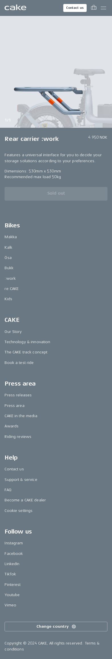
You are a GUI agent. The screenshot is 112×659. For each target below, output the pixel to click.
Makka (11, 237)
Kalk (8, 247)
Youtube (12, 595)
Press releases (18, 395)
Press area (14, 405)
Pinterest (13, 584)
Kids (8, 299)
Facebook (14, 553)
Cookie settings (18, 510)
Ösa (8, 258)
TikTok (10, 574)
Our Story (13, 332)
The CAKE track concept (26, 352)
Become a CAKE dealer (25, 500)
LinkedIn (12, 564)
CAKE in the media (21, 416)
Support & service (21, 479)
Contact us (75, 8)
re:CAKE (12, 289)
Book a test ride (19, 363)
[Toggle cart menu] (94, 8)
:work (10, 278)
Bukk (9, 268)
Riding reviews (18, 436)
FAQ (8, 490)
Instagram (14, 543)
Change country (56, 626)
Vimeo (10, 605)
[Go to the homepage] (15, 8)
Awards (12, 426)
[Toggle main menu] (103, 8)
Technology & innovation (27, 342)
